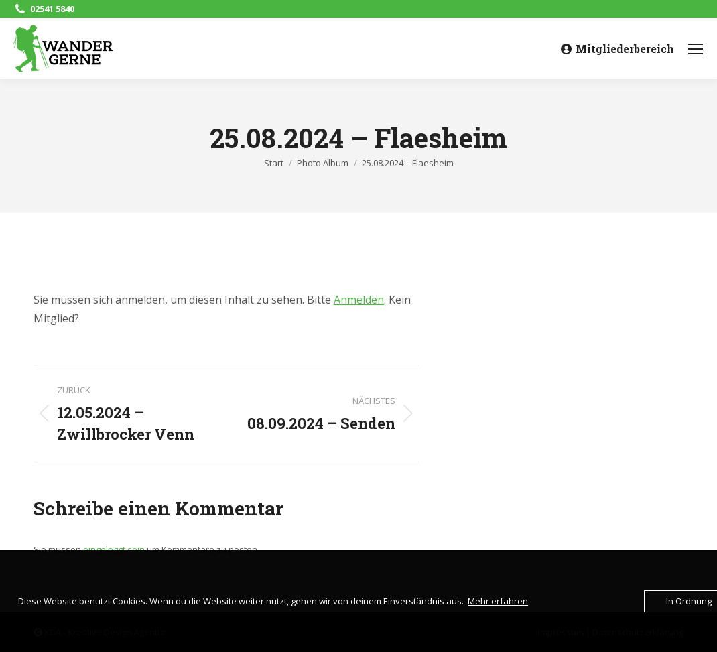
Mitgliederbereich (617, 49)
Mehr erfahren (498, 601)
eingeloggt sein (114, 549)
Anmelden (359, 299)
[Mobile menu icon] (696, 49)
